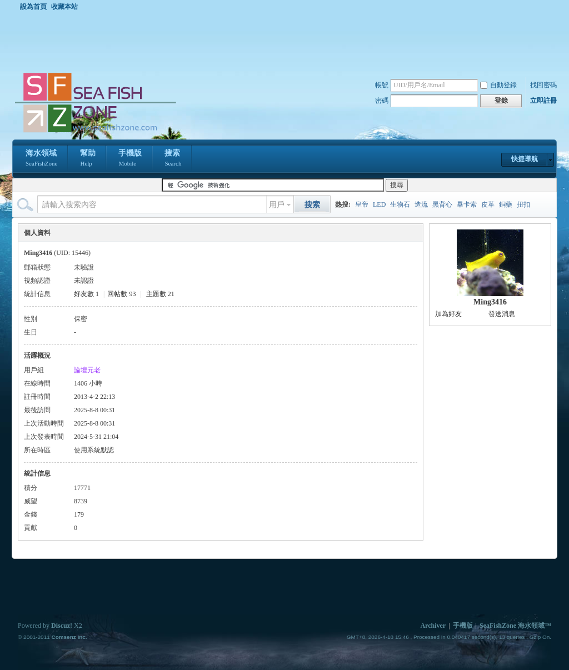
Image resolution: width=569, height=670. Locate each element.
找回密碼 (543, 85)
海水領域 (41, 159)
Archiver (433, 625)
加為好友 (448, 314)
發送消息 (501, 314)
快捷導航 (524, 159)
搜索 (172, 159)
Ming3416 (490, 302)
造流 (421, 204)
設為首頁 (33, 7)
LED (379, 204)
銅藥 (505, 204)
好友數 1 (86, 294)
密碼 (381, 100)
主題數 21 (160, 294)
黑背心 (442, 204)
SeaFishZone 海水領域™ (515, 625)
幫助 (88, 159)
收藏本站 (64, 7)
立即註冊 (543, 100)
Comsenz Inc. (69, 637)
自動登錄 (498, 85)
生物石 (400, 204)
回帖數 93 (121, 294)
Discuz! (61, 625)
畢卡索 (467, 204)
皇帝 (361, 204)
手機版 (130, 159)
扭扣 (523, 204)
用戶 (276, 205)
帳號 (381, 85)
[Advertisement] (287, 41)
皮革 (488, 204)
